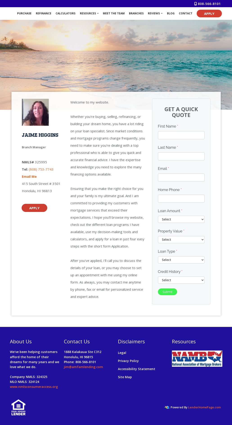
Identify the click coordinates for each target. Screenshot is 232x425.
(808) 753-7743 (41, 169)
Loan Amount (170, 211)
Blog (171, 13)
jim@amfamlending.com (83, 367)
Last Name (168, 147)
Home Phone (170, 190)
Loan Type (167, 251)
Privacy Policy (128, 361)
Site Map (125, 377)
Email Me (29, 176)
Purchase (24, 13)
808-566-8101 (207, 3)
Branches (136, 13)
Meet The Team (114, 13)
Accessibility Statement (136, 369)
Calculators (65, 13)
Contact (185, 13)
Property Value (171, 231)
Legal (122, 353)
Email (163, 168)
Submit (167, 292)
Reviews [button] (154, 13)
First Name (168, 126)
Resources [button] (88, 13)
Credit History (170, 272)
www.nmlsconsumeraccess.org (34, 387)
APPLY (209, 13)
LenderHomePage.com (204, 407)
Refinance (43, 13)
